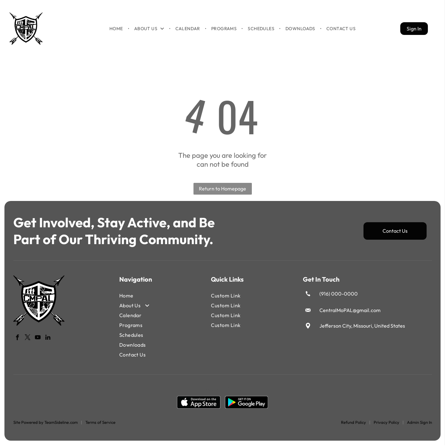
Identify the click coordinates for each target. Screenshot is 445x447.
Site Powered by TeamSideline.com (45, 424)
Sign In (414, 29)
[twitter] (27, 341)
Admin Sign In (419, 424)
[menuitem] (116, 29)
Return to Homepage (222, 191)
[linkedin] (48, 341)
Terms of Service (100, 424)
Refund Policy (353, 424)
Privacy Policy (386, 424)
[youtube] (38, 341)
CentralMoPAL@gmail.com (350, 312)
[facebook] (17, 341)
